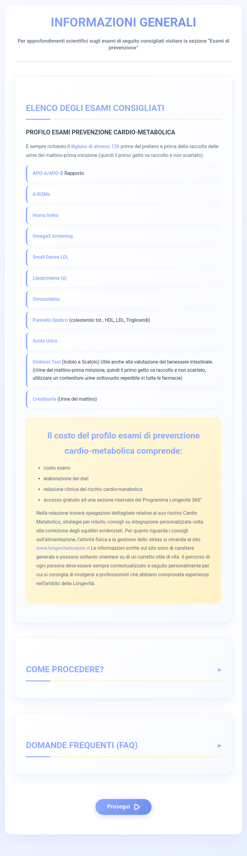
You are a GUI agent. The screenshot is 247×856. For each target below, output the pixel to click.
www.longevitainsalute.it (63, 565)
